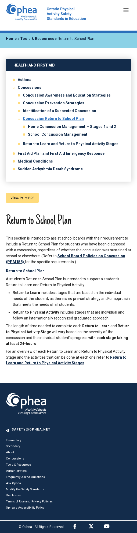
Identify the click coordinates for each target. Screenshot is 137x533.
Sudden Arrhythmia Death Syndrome (50, 169)
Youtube (111, 526)
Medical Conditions (35, 161)
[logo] (26, 425)
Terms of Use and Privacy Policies (29, 501)
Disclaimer (13, 495)
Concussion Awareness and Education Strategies (67, 95)
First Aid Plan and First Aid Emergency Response (61, 153)
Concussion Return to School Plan (53, 118)
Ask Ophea (13, 483)
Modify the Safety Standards (25, 489)
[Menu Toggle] (125, 11)
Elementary (13, 440)
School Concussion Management (57, 134)
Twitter (96, 526)
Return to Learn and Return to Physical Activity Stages (70, 144)
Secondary (13, 446)
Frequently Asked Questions (25, 477)
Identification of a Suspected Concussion (59, 111)
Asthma (24, 80)
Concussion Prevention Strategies (53, 103)
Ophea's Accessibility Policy (25, 507)
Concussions (29, 87)
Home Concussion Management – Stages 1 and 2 (72, 126)
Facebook (80, 526)
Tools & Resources (37, 38)
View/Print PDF (22, 198)
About (10, 452)
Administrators (16, 471)
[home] (46, 19)
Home (11, 38)
